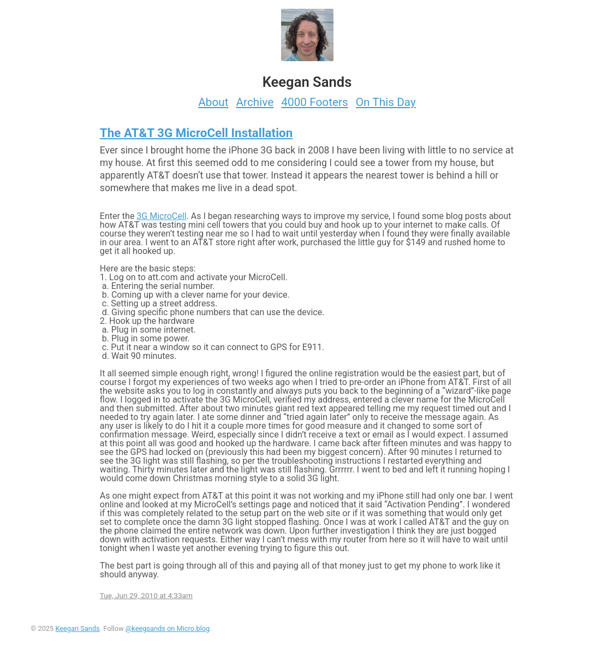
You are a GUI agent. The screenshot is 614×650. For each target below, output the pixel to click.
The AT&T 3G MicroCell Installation (196, 133)
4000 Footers (314, 102)
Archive (255, 102)
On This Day (386, 102)
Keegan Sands (77, 628)
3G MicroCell (161, 216)
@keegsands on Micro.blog (168, 628)
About (213, 102)
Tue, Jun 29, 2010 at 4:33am (146, 595)
